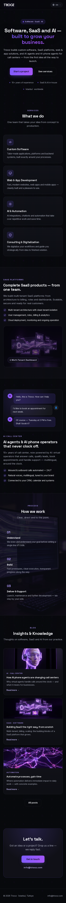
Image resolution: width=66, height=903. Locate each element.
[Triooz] (9, 4)
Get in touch (33, 859)
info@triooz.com (33, 867)
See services (45, 71)
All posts (33, 802)
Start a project (21, 71)
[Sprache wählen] (57, 4)
